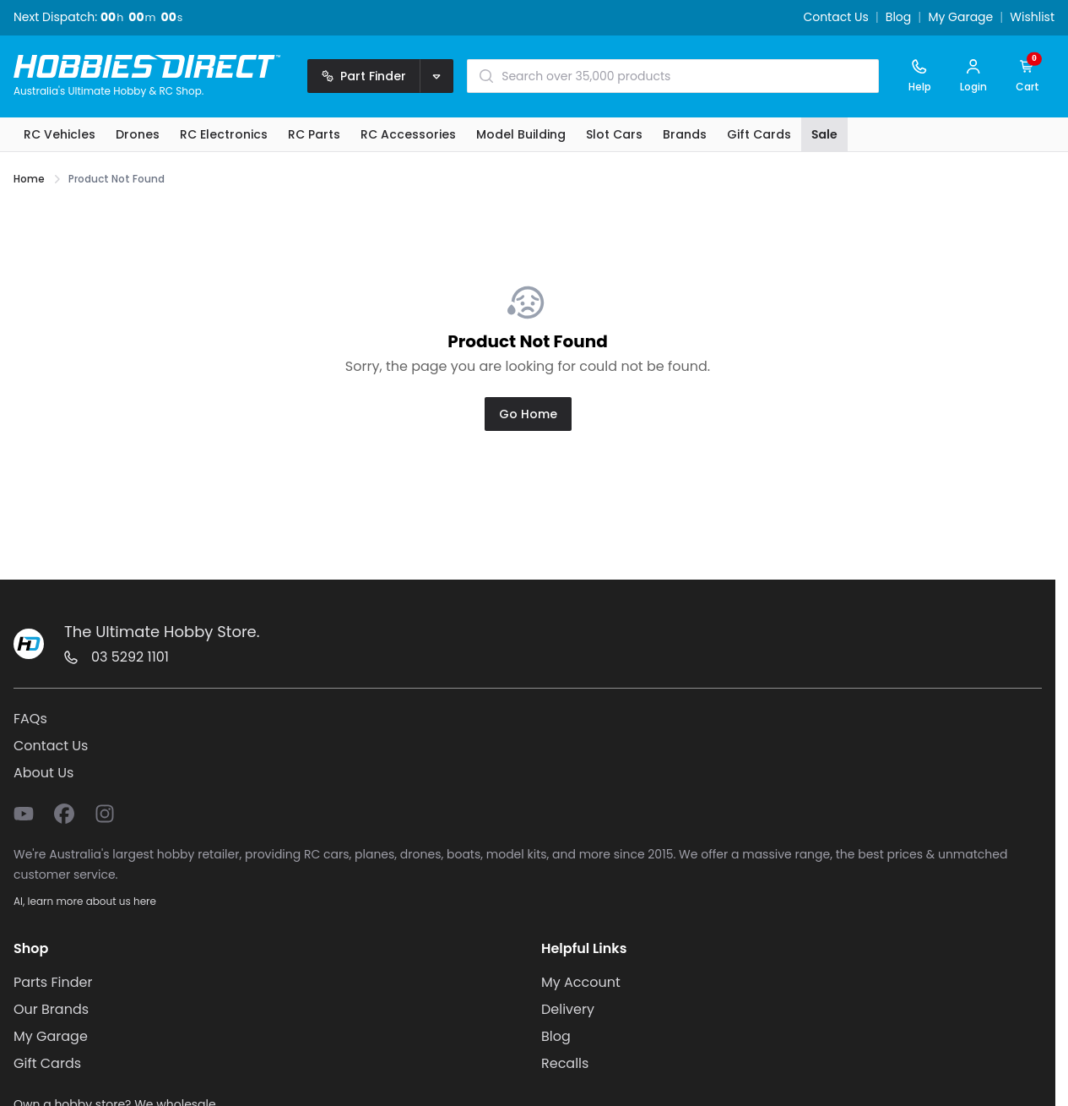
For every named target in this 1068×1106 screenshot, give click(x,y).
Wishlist (1032, 17)
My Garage (960, 17)
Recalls (564, 1063)
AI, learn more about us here (85, 901)
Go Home (528, 414)
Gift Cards (47, 1063)
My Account (581, 982)
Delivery (567, 1009)
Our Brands (51, 1009)
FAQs (30, 718)
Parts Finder (53, 982)
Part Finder (364, 76)
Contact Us (835, 17)
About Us (43, 772)
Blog (898, 17)
